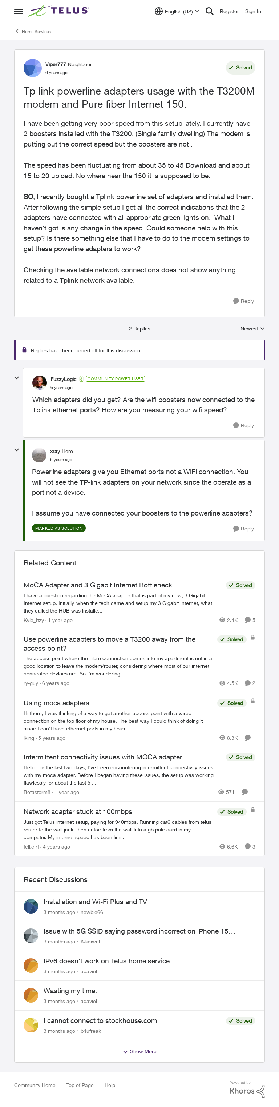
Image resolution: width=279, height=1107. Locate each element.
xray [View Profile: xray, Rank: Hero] (55, 451)
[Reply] (243, 301)
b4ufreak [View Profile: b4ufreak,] (91, 1030)
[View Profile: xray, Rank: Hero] (39, 455)
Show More (139, 1051)
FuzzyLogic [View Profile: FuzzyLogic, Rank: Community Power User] (63, 379)
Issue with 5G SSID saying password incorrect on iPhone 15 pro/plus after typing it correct (136, 931)
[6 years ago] (54, 683)
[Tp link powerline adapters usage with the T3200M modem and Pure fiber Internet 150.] (61, 387)
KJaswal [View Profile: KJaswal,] (90, 941)
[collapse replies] (16, 378)
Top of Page (80, 1085)
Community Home (35, 1085)
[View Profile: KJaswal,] (31, 935)
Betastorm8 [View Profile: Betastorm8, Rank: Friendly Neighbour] (37, 792)
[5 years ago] (50, 737)
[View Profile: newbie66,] (31, 906)
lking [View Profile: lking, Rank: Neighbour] (29, 737)
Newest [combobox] (252, 328)
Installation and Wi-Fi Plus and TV (95, 902)
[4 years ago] (55, 846)
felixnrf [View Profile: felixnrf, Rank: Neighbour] (31, 846)
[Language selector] (177, 11)
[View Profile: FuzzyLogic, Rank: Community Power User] (39, 383)
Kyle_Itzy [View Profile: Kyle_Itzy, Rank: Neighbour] (34, 620)
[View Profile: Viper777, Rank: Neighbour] (33, 68)
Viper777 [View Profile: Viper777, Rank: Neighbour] (55, 64)
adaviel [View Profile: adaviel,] (89, 971)
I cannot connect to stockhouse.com (100, 1020)
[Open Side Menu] (19, 11)
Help (110, 1085)
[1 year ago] (59, 619)
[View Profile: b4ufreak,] (31, 1025)
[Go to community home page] (59, 11)
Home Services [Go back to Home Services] (32, 31)
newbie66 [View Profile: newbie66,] (92, 912)
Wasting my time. (70, 991)
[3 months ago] (59, 911)
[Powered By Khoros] (247, 1089)
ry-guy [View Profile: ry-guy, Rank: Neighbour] (31, 683)
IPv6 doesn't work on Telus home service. (107, 961)
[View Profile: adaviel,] (31, 965)
